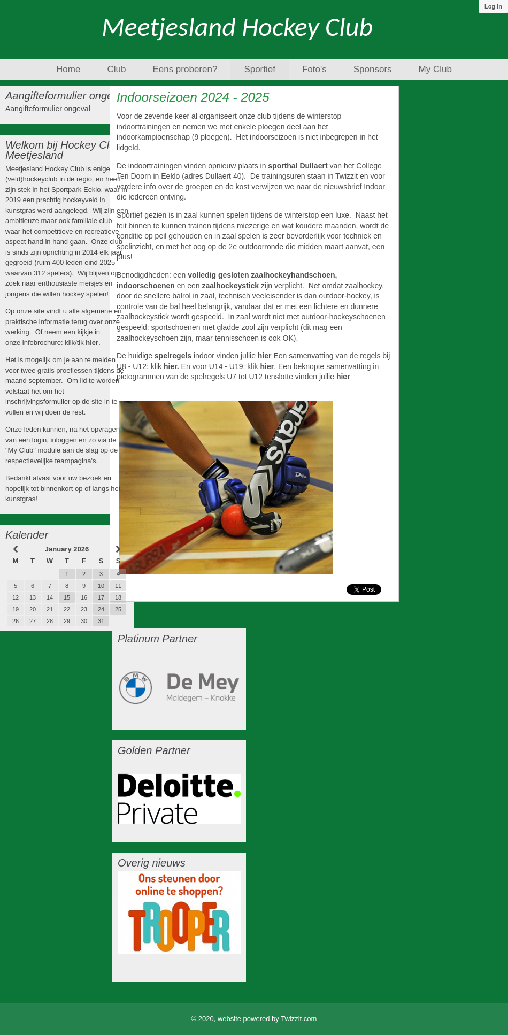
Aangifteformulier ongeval (47, 108)
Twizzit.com (299, 1019)
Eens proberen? (184, 69)
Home (68, 69)
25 (118, 609)
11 (118, 585)
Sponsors (372, 69)
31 (101, 621)
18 (118, 597)
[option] (179, 687)
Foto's (314, 69)
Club (116, 69)
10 (101, 585)
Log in (493, 6)
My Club (435, 69)
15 (67, 597)
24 (101, 609)
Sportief (259, 69)
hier (92, 343)
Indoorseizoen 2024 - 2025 (193, 97)
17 (101, 597)
